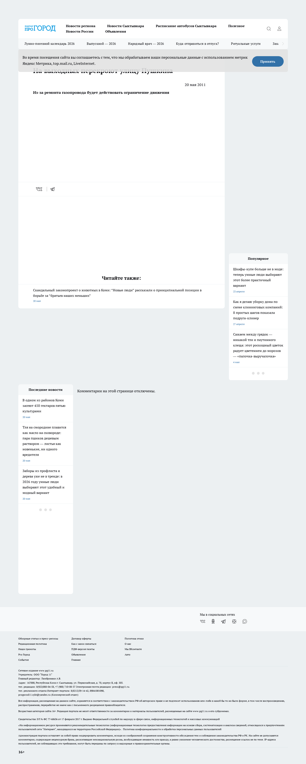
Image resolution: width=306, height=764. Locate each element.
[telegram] (54, 189)
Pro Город (24, 654)
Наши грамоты (27, 649)
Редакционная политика (32, 643)
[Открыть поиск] (269, 28)
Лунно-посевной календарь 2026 (49, 44)
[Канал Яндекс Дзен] (234, 621)
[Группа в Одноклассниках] (213, 621)
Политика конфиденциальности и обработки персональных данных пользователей (172, 729)
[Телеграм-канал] (223, 621)
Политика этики (134, 638)
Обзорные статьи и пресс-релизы (38, 638)
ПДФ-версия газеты (83, 649)
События (23, 659)
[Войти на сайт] (279, 28)
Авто (127, 654)
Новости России (80, 31)
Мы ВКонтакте (133, 649)
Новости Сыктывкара (125, 26)
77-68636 (52, 719)
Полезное (236, 26)
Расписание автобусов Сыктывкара (186, 26)
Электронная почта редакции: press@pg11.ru (102, 686)
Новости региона (80, 26)
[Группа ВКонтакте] (202, 621)
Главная (75, 659)
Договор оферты (81, 638)
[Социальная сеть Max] (244, 621)
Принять (267, 61)
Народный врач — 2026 (146, 44)
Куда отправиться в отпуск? (197, 44)
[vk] (39, 189)
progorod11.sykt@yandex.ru (34, 694)
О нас (128, 643)
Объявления (115, 31)
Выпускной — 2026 (101, 44)
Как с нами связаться (83, 643)
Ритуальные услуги (246, 44)
